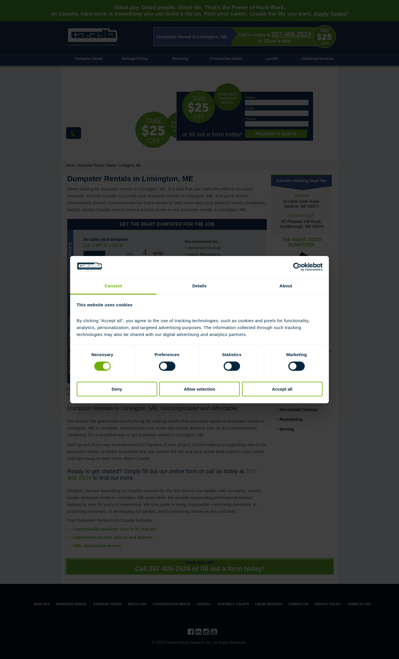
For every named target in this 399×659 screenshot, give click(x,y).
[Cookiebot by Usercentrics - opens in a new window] (297, 267)
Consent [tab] (113, 285)
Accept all (282, 389)
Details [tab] (199, 285)
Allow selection (199, 389)
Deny (117, 389)
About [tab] (285, 285)
